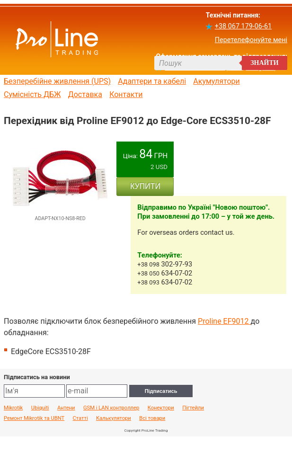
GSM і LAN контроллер (111, 408)
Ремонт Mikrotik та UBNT (34, 418)
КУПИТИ (145, 186)
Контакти (125, 94)
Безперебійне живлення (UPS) (57, 81)
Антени (66, 408)
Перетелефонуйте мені (251, 40)
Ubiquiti (40, 408)
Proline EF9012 (224, 321)
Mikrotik (13, 408)
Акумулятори (216, 81)
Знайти (264, 62)
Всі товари (152, 418)
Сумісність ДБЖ (32, 94)
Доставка (85, 94)
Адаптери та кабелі (152, 81)
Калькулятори (113, 418)
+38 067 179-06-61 (243, 26)
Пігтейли (193, 408)
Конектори (161, 408)
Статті (80, 418)
